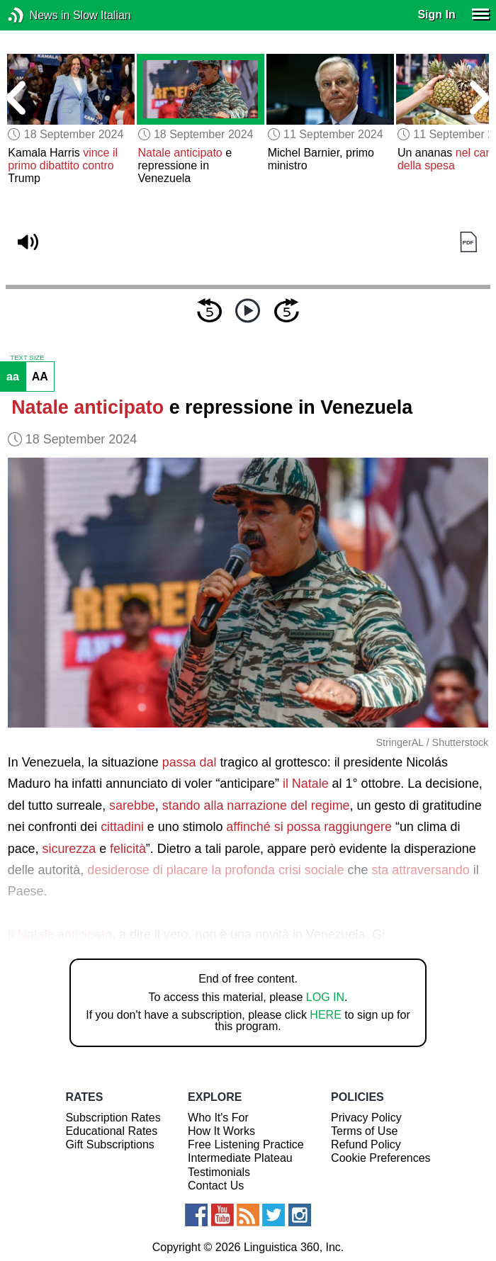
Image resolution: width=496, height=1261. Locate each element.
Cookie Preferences (381, 1158)
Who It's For (218, 1118)
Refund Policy (366, 1144)
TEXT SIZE (27, 357)
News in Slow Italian (37, 15)
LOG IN (325, 997)
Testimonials (219, 1172)
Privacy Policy (366, 1118)
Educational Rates (111, 1131)
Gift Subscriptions (109, 1144)
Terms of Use (364, 1131)
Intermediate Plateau (240, 1158)
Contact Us (216, 1186)
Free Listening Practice (246, 1144)
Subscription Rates (112, 1118)
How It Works (221, 1131)
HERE (325, 1015)
